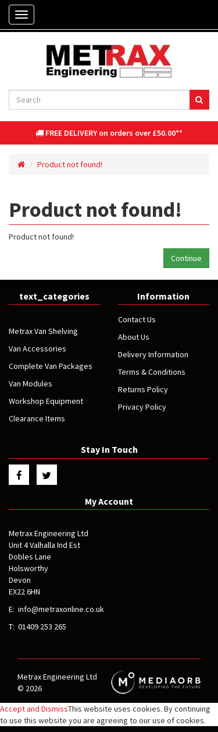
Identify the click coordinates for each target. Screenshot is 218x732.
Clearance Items (37, 418)
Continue (186, 258)
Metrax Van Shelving (43, 331)
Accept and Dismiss (34, 708)
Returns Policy (143, 389)
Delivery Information (153, 354)
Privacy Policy (142, 407)
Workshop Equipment (46, 401)
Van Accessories (37, 348)
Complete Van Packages (50, 366)
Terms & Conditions (151, 372)
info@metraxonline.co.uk (61, 609)
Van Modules (30, 383)
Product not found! (69, 164)
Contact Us (137, 319)
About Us (133, 337)
